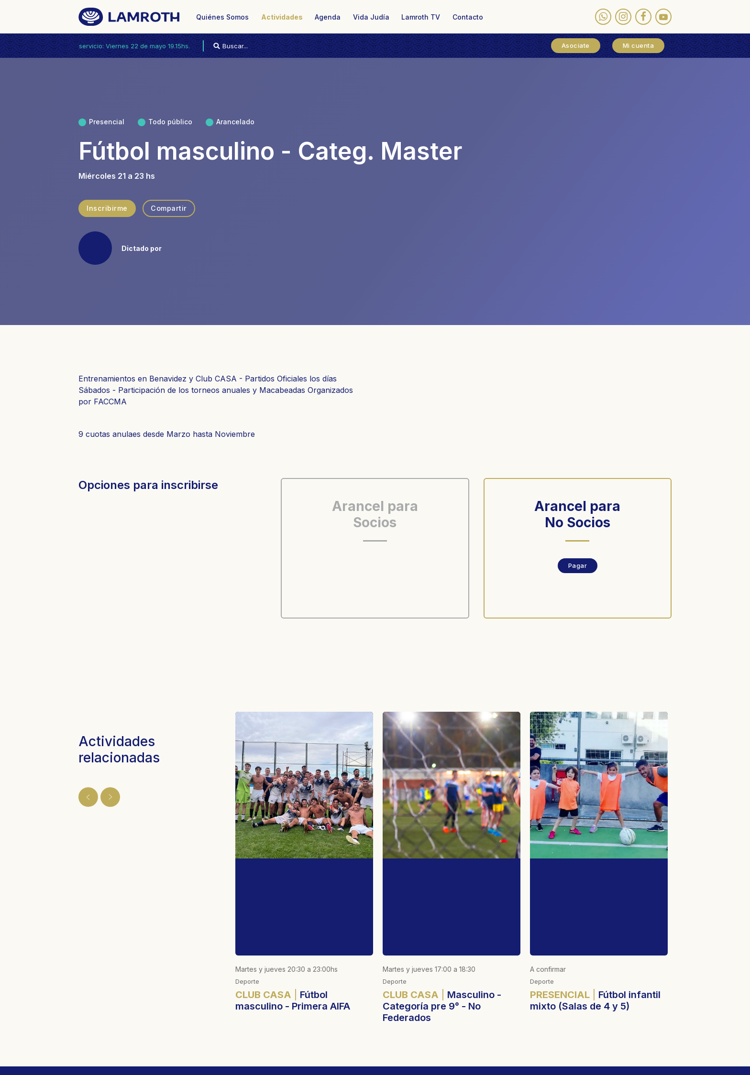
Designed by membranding (349, 1060)
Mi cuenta (638, 45)
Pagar (577, 565)
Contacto (467, 17)
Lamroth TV (420, 17)
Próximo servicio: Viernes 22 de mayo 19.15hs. (134, 46)
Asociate (576, 45)
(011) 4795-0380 (334, 1009)
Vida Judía (371, 17)
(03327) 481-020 (451, 1018)
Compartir (169, 208)
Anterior (84, 793)
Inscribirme (107, 208)
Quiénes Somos (222, 17)
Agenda (328, 17)
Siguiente (103, 793)
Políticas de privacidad (227, 1060)
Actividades (282, 17)
